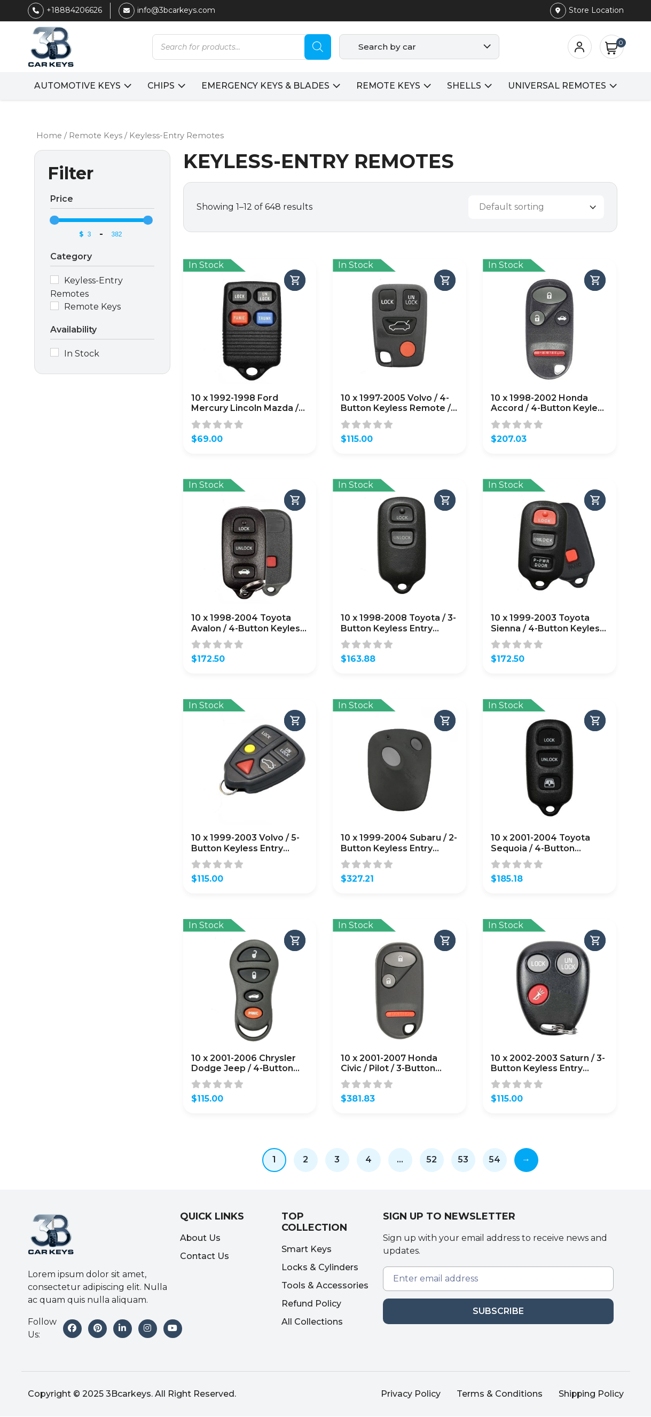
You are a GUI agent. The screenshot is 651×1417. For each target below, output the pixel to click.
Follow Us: (42, 1328)
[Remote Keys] (54, 306)
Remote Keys (389, 86)
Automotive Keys (76, 86)
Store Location (587, 10)
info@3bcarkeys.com (167, 10)
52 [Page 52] (431, 1160)
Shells (466, 86)
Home (49, 135)
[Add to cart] (294, 280)
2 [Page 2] (305, 1160)
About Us (200, 1238)
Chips (160, 86)
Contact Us (204, 1257)
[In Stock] (54, 353)
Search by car (387, 47)
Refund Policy (311, 1305)
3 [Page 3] (337, 1160)
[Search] (317, 47)
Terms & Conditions (499, 1394)
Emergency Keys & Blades (266, 86)
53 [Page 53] (463, 1160)
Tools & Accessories (324, 1286)
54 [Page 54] (494, 1160)
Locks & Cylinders (319, 1268)
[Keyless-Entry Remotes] (54, 279)
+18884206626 (65, 10)
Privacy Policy (410, 1394)
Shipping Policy (591, 1394)
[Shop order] (536, 207)
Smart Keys (306, 1250)
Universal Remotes (559, 86)
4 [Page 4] (368, 1160)
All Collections (312, 1323)
